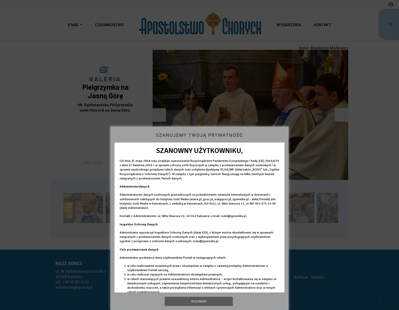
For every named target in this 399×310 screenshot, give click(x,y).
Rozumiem (198, 301)
